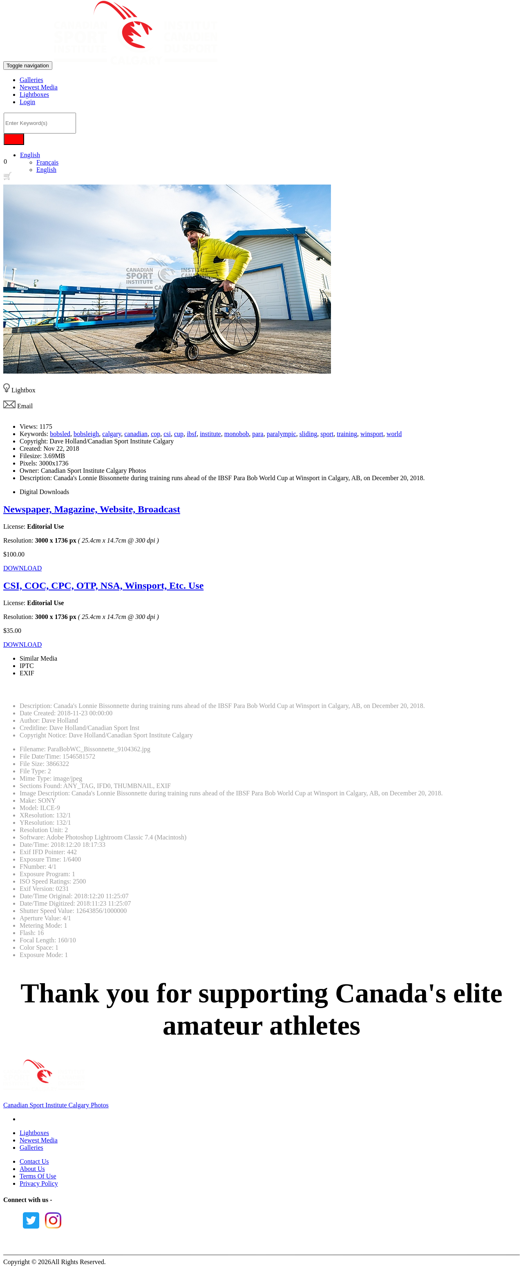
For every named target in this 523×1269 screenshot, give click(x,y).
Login (27, 101)
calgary (111, 433)
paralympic (281, 433)
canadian (136, 433)
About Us (32, 1168)
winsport (371, 433)
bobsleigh (86, 433)
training (347, 433)
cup (178, 433)
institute (210, 433)
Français (47, 162)
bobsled (60, 433)
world (394, 433)
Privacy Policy (39, 1183)
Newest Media (39, 87)
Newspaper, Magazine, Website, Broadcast (91, 509)
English (30, 154)
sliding (308, 433)
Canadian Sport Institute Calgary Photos (56, 1105)
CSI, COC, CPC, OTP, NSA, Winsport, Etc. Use (103, 585)
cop (155, 433)
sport (326, 433)
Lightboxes (34, 94)
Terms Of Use (38, 1176)
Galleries (31, 79)
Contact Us (34, 1161)
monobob (236, 433)
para (258, 433)
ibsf (192, 433)
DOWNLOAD (22, 568)
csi (167, 433)
